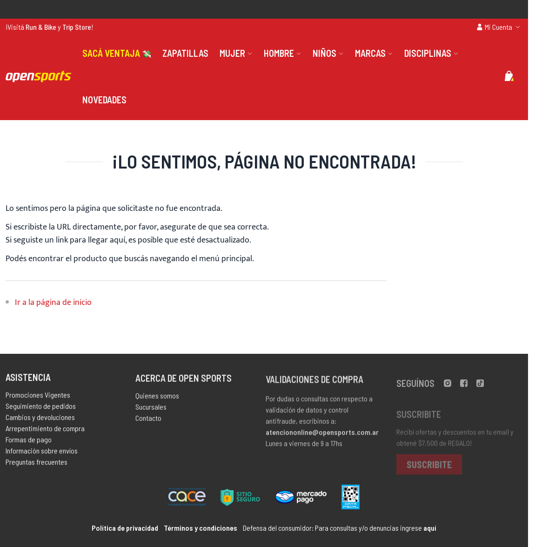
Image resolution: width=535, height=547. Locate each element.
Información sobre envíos (42, 452)
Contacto (148, 420)
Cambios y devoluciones (40, 419)
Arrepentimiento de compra (45, 430)
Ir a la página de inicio (53, 303)
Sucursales (151, 409)
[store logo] (38, 76)
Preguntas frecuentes (36, 463)
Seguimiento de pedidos (41, 408)
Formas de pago (29, 441)
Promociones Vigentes (38, 396)
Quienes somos (157, 398)
